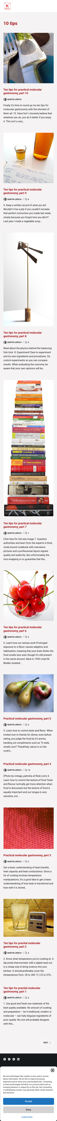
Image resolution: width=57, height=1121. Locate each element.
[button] (52, 1070)
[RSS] (18, 1059)
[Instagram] (9, 1059)
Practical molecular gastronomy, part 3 (27, 855)
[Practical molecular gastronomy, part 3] (28, 828)
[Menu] (52, 6)
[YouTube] (14, 1059)
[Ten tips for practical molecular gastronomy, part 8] (28, 279)
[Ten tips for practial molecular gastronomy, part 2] (28, 918)
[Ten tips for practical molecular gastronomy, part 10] (28, 58)
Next (47, 1043)
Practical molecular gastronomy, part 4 (27, 764)
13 (29, 770)
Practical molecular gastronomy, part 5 (27, 718)
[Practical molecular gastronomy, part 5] (28, 693)
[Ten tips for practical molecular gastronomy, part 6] (28, 595)
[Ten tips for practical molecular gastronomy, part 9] (28, 158)
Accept (28, 1101)
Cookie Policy (27, 1117)
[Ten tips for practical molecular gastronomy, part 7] (28, 448)
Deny (28, 1109)
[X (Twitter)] (4, 1059)
